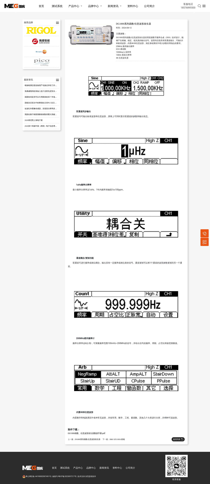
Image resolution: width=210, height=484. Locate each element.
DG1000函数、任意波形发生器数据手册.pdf (86, 433)
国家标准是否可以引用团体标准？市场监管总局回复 (45, 97)
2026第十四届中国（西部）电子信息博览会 (42, 126)
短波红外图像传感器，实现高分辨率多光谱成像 (43, 109)
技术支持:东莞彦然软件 (87, 476)
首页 (41, 6)
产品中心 (73, 6)
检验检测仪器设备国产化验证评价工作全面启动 (43, 85)
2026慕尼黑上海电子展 (34, 120)
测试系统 (57, 6)
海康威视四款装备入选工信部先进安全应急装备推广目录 (47, 91)
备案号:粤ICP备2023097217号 (64, 476)
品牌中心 (93, 6)
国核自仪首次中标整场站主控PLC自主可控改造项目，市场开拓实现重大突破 (55, 103)
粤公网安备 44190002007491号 (36, 476)
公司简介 (149, 6)
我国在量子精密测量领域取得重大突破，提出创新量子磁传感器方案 (51, 114)
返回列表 (178, 439)
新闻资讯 (113, 6)
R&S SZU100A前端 (117, 439)
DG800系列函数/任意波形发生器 (87, 439)
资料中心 (132, 6)
